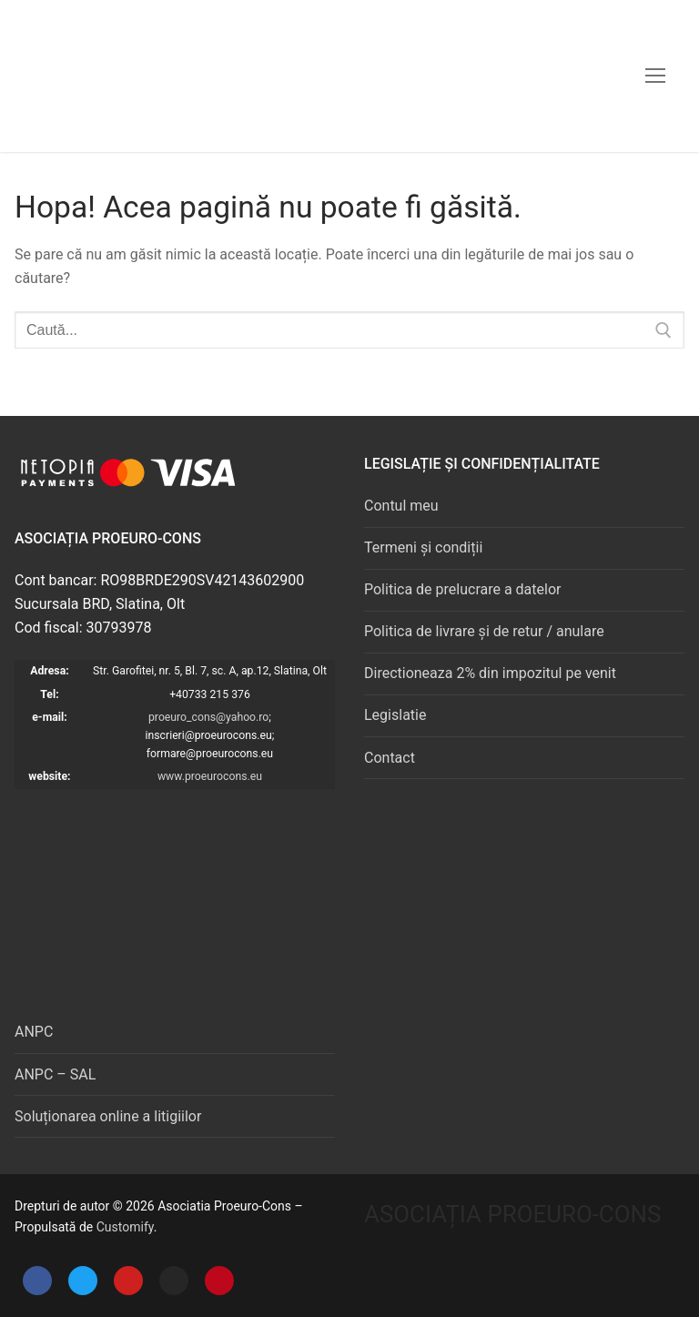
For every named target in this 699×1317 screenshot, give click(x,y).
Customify (125, 1227)
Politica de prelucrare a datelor (462, 589)
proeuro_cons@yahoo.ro (208, 717)
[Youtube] (128, 1280)
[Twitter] (82, 1280)
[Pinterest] (219, 1280)
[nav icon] (655, 75)
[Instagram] (173, 1280)
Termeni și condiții (423, 547)
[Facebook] (37, 1280)
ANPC (34, 1031)
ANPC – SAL (55, 1074)
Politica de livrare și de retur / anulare (484, 631)
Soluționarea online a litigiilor (108, 1116)
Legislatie (395, 715)
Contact (389, 757)
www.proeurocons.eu (209, 776)
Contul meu (401, 505)
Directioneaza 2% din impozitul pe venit (490, 673)
